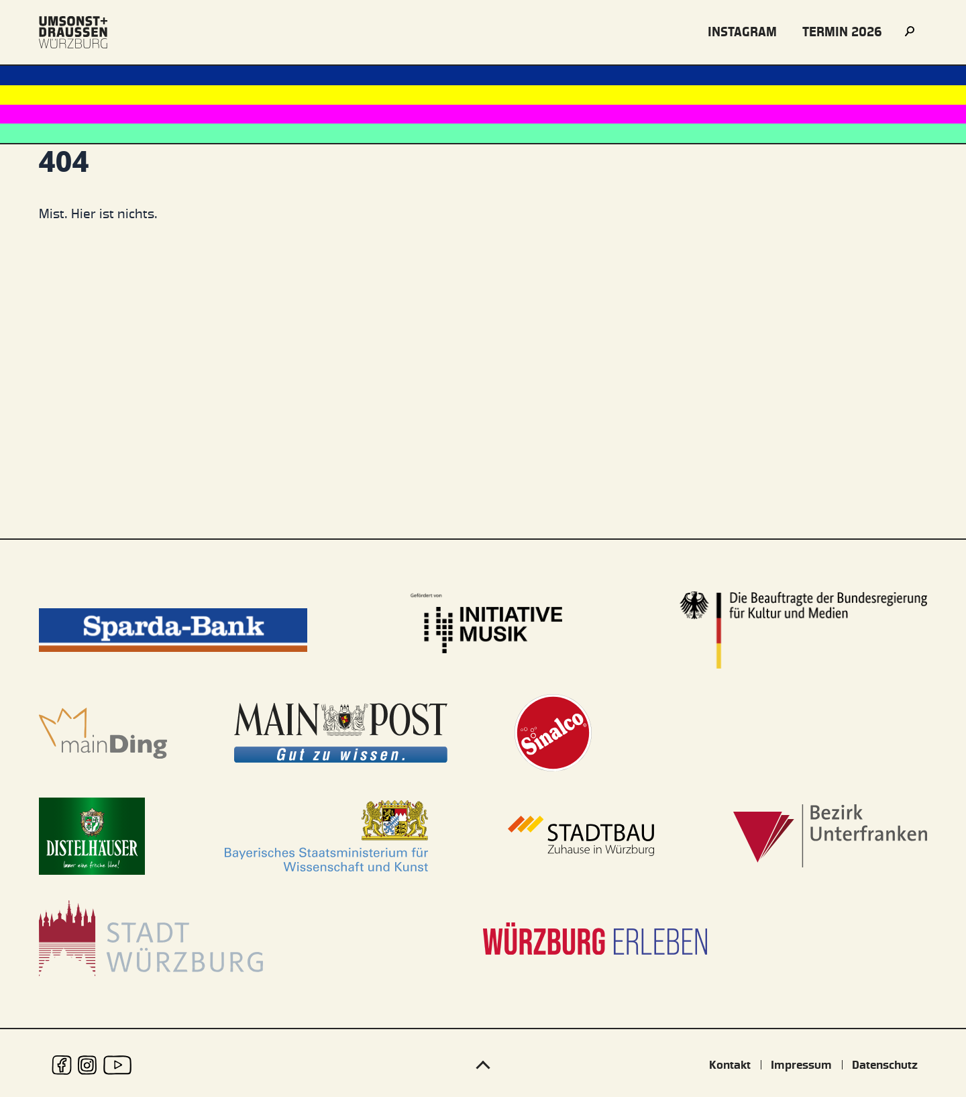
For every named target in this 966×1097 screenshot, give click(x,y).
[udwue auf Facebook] (62, 1065)
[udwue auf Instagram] (87, 1065)
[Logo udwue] (73, 32)
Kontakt (730, 1064)
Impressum (801, 1064)
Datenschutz (885, 1064)
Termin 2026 (842, 32)
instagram (742, 32)
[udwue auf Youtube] (117, 1065)
